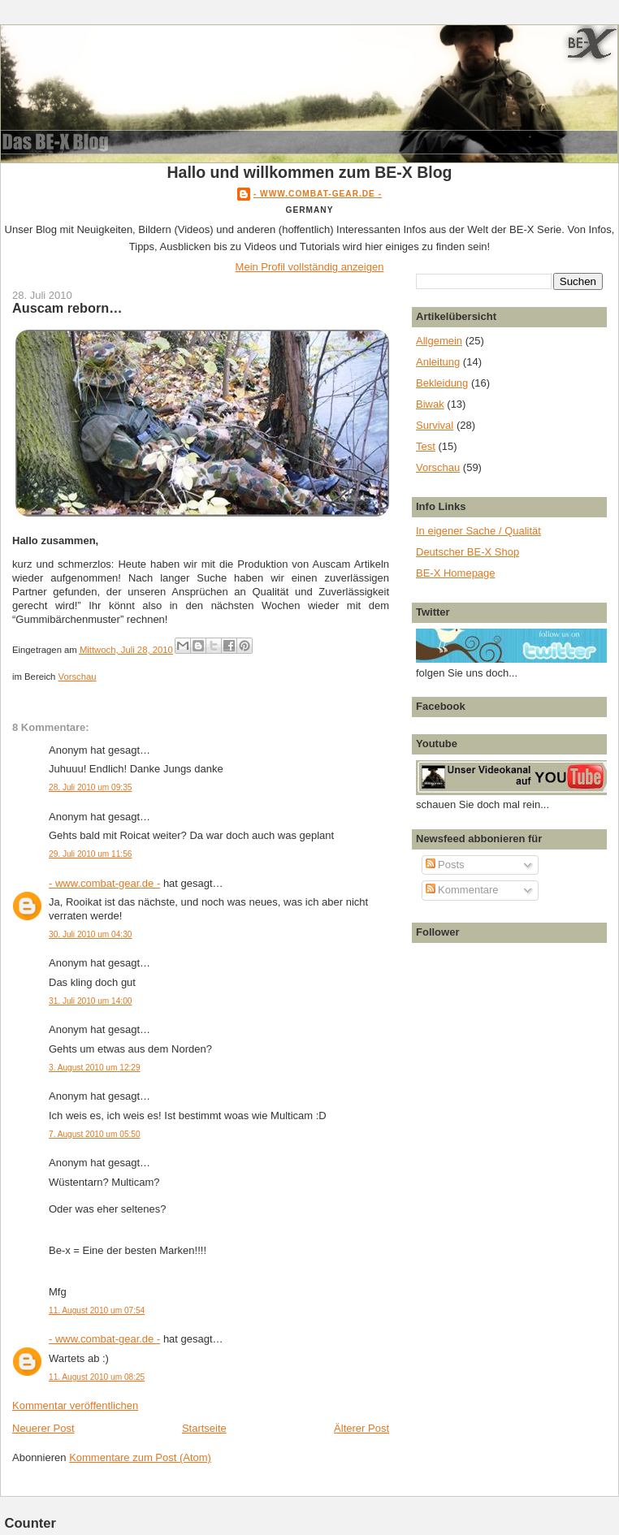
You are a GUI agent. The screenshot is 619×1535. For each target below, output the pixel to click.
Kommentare (462, 890)
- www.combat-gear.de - (317, 193)
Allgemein (439, 341)
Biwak (430, 404)
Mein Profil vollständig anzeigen (310, 267)
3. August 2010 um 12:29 (95, 1067)
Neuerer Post (43, 1428)
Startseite (204, 1428)
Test (425, 446)
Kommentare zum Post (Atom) (140, 1457)
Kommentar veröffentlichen (75, 1405)
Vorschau (77, 676)
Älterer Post (361, 1428)
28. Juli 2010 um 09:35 (90, 787)
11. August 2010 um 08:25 (97, 1377)
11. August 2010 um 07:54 (97, 1310)
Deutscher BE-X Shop (467, 552)
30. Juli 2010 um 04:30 (90, 934)
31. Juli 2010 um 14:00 (90, 1001)
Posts (445, 864)
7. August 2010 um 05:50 (95, 1134)
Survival (434, 425)
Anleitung (438, 362)
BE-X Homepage (456, 573)
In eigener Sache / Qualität (478, 531)
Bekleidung (442, 383)
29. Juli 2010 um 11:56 (90, 854)
